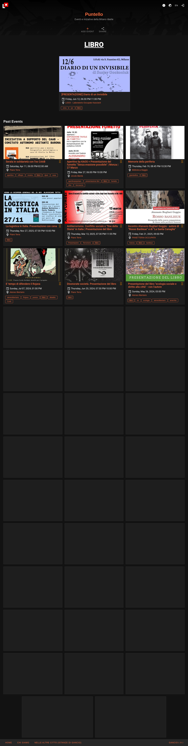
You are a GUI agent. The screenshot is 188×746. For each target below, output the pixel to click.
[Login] (182, 5)
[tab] (87, 30)
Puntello (94, 14)
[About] (164, 5)
